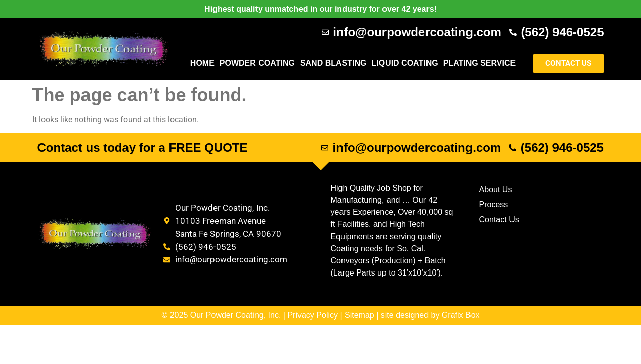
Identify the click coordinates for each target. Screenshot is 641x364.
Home (202, 63)
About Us (495, 189)
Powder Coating (257, 63)
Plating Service (479, 63)
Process (493, 204)
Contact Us (499, 219)
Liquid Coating (404, 63)
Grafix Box (461, 315)
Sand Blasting (333, 63)
